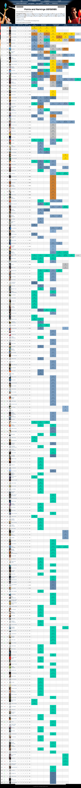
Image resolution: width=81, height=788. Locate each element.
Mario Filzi (13, 331)
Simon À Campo (14, 55)
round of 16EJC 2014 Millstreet (34, 40)
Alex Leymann (13, 76)
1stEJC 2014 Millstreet (34, 28)
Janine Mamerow (13, 216)
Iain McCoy (13, 273)
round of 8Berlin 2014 (46, 73)
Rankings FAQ (21, 20)
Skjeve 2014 (38, 15)
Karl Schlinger (13, 152)
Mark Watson (13, 258)
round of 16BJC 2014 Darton (40, 70)
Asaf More (13, 173)
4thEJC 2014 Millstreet (34, 43)
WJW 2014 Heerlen (37, 13)
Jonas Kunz (13, 188)
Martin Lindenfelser (13, 337)
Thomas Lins (13, 334)
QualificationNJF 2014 (40, 201)
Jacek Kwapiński (13, 231)
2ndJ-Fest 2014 (65, 264)
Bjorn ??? (13, 361)
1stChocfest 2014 (53, 37)
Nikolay (12, 373)
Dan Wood (13, 70)
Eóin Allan (13, 43)
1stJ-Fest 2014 (65, 37)
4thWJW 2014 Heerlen (71, 55)
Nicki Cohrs (13, 310)
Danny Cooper (14, 112)
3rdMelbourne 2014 (53, 183)
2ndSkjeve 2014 (53, 55)
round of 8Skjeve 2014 (71, 79)
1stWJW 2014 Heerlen (65, 155)
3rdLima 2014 (53, 186)
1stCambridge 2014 (53, 61)
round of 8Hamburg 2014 (47, 46)
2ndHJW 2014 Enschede (59, 61)
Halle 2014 (43, 16)
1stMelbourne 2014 (53, 91)
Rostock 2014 (29, 14)
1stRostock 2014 (53, 64)
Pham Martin (13, 297)
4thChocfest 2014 (59, 70)
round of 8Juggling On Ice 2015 (53, 313)
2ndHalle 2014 (53, 58)
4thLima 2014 (53, 246)
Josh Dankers (13, 206)
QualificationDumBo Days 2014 (65, 174)
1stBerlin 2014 (40, 28)
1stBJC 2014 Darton (47, 31)
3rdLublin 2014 (53, 176)
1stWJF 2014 (53, 95)
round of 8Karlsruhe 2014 (40, 98)
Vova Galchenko (13, 198)
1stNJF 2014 (40, 31)
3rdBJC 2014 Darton (47, 34)
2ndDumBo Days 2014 (53, 85)
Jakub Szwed (13, 164)
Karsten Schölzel (12, 128)
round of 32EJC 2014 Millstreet (34, 283)
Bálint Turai (13, 267)
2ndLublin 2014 (53, 82)
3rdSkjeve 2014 (65, 61)
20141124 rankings (20, 6)
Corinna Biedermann (13, 110)
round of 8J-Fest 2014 (65, 167)
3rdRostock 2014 (53, 179)
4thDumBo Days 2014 (59, 79)
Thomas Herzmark (13, 307)
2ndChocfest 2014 (65, 40)
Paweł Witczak (14, 176)
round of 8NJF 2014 (40, 55)
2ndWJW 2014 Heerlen (65, 88)
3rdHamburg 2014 (47, 52)
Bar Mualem (13, 225)
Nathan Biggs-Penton (13, 107)
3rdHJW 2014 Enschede (59, 67)
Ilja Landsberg (13, 228)
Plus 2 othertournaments (77, 34)
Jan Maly (13, 191)
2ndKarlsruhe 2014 (40, 52)
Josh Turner (13, 118)
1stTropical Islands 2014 (53, 34)
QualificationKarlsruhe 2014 (47, 310)
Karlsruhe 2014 (21, 15)
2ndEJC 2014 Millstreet (34, 31)
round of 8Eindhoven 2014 (59, 104)
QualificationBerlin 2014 (46, 40)
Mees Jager (13, 121)
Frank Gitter (13, 370)
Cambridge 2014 (36, 16)
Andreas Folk (13, 170)
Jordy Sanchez (14, 88)
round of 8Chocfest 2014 (59, 113)
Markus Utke (13, 115)
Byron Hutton (13, 91)
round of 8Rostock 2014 (59, 216)
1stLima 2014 (71, 34)
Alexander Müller (13, 52)
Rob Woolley (13, 276)
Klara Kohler (13, 325)
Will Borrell (13, 346)
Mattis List (13, 285)
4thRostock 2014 (53, 170)
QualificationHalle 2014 (53, 255)
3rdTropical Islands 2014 (53, 76)
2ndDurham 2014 (53, 49)
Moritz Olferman (14, 364)
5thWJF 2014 (53, 249)
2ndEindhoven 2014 (59, 55)
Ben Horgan (13, 167)
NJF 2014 (22, 14)
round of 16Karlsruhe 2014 (40, 64)
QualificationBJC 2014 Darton (40, 140)
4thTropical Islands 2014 (59, 64)
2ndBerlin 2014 (40, 43)
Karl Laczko (13, 379)
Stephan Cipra (14, 288)
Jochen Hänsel (14, 97)
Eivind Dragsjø (14, 234)
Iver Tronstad (13, 30)
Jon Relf (12, 143)
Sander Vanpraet (13, 67)
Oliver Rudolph (14, 261)
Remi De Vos (13, 85)
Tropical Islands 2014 (47, 13)
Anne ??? (13, 340)
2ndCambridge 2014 (59, 49)
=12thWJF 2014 (59, 82)
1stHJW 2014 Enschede (53, 40)
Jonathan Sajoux (13, 246)
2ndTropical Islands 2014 (53, 46)
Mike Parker (13, 279)
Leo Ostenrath (13, 200)
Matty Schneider (14, 73)
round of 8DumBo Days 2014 (65, 104)
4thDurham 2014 (71, 37)
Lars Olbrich (13, 294)
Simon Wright (13, 240)
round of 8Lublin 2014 (53, 164)
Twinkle (12, 140)
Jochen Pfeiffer (14, 27)
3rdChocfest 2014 (65, 49)
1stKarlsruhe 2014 (47, 28)
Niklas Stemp (13, 194)
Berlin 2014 (36, 14)
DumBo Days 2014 (51, 16)
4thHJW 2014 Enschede (53, 122)
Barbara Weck (13, 270)
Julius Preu (13, 316)
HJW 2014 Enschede (20, 16)
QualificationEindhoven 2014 (65, 256)
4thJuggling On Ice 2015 (53, 173)
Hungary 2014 (52, 14)
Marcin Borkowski (13, 349)
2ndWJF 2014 (53, 125)
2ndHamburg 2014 (40, 34)
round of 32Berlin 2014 (53, 98)
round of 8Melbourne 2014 (53, 274)
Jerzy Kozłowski (14, 355)
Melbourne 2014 (30, 15)
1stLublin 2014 (59, 34)
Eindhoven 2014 (44, 14)
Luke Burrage (13, 33)
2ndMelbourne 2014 (53, 131)
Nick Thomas (13, 249)
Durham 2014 (52, 15)
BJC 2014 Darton (57, 13)
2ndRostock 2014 (53, 128)
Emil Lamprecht (14, 203)
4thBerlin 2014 (40, 58)
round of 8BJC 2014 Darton (40, 49)
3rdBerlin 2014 (40, 46)
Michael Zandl (13, 313)
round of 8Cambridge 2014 (53, 113)
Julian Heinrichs (14, 149)
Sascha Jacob (13, 100)
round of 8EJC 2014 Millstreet (34, 37)
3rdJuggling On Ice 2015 (53, 192)
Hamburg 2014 (60, 15)
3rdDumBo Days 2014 (53, 189)
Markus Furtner (14, 319)
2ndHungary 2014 (65, 267)
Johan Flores (13, 134)
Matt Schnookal (14, 382)
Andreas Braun (14, 328)
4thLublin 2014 (53, 231)
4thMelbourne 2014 (53, 240)
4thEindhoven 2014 (65, 68)
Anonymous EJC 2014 (13, 283)
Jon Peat (13, 49)
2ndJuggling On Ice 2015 (53, 137)
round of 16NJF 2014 (40, 104)
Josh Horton (13, 94)
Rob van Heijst (14, 79)
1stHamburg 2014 (53, 28)
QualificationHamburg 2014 (71, 64)
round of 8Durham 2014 (53, 243)
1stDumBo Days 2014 (53, 67)
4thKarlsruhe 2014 (40, 110)
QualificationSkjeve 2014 (59, 173)
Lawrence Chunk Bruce (13, 322)
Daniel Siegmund (13, 252)
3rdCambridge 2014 (59, 37)
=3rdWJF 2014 (53, 195)
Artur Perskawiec (13, 146)
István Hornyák (14, 158)
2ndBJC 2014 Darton (40, 40)
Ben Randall (13, 367)
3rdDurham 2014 (71, 40)
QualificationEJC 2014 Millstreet (34, 67)
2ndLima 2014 (53, 134)
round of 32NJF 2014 (40, 310)
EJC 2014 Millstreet (61, 14)
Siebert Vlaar (13, 358)
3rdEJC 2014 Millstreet (34, 34)
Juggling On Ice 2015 (61, 16)
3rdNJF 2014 (40, 107)
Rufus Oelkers (13, 46)
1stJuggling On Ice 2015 (65, 34)
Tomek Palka (13, 352)
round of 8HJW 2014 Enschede (65, 55)
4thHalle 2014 (59, 76)
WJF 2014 (22, 17)
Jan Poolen (13, 103)
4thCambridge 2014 (53, 119)
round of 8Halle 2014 (65, 64)
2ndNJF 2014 (40, 37)
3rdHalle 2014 (53, 116)
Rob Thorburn (13, 243)
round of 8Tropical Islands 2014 (53, 216)
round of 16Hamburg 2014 (47, 58)
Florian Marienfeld (13, 210)
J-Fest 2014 (45, 15)
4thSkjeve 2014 (77, 40)
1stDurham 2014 (53, 70)
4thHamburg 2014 (47, 43)
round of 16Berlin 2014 (40, 76)
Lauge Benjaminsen (13, 82)
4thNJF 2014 (40, 88)
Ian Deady (13, 219)
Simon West (13, 343)
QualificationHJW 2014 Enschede (65, 207)
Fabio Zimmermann (13, 58)
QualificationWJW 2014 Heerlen (78, 79)
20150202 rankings (61, 6)
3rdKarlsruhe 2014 (40, 73)
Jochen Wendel (14, 179)
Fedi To (12, 264)
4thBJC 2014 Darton (47, 37)
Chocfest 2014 (28, 13)
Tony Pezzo (13, 137)
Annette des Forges (13, 237)
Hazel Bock (13, 182)
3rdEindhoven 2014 (53, 79)
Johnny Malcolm (14, 61)
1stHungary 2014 (65, 158)
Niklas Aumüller (14, 64)
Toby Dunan (13, 131)
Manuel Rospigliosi (13, 186)
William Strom (13, 376)
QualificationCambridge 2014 (59, 140)
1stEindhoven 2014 (59, 40)
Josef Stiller (13, 161)
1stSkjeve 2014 (53, 31)
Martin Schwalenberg (13, 292)
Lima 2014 (28, 16)
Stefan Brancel (14, 155)
